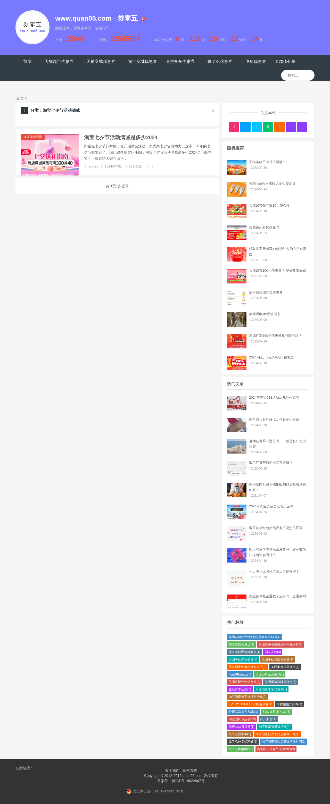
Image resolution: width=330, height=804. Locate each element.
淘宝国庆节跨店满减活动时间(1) (284, 741)
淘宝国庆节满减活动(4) (275, 726)
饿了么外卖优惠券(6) (243, 741)
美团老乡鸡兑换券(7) (285, 667)
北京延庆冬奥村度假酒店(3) (248, 667)
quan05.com (192, 776)
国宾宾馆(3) (273, 652)
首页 (20, 98)
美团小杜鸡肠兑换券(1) (277, 659)
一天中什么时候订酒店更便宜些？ (274, 571)
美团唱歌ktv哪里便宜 (264, 314)
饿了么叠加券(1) (240, 734)
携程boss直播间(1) (241, 726)
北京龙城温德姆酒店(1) (244, 652)
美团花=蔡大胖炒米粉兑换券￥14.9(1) (254, 637)
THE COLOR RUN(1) (243, 712)
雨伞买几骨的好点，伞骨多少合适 (274, 419)
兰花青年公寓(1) (240, 689)
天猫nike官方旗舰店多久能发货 (272, 184)
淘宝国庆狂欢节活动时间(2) (276, 749)
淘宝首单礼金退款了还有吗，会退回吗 (277, 596)
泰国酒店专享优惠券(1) (271, 689)
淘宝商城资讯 (32, 137)
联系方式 (190, 770)
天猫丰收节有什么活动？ (267, 162)
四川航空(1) (268, 719)
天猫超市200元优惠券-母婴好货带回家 (277, 270)
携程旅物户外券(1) (289, 704)
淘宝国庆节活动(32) (242, 719)
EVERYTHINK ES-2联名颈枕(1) (250, 704)
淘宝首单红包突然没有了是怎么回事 (276, 528)
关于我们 (172, 770)
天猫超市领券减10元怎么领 (269, 205)
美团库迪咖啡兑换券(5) (280, 682)
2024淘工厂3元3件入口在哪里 (271, 357)
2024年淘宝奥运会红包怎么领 (271, 506)
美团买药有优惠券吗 (264, 227)
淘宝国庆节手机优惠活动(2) (248, 697)
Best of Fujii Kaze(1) (276, 712)
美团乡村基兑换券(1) (269, 674)
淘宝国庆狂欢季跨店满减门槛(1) (277, 734)
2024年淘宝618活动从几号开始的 (274, 397)
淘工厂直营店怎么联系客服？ (271, 463)
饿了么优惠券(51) (241, 749)
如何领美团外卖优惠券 (266, 292)
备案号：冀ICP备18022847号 (181, 781)
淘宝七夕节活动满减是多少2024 (121, 137)
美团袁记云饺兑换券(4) (244, 682)
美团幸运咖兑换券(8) (243, 659)
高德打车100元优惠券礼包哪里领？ (275, 336)
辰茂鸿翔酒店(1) (240, 674)
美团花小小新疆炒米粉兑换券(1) (281, 644)
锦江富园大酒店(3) (241, 644)
